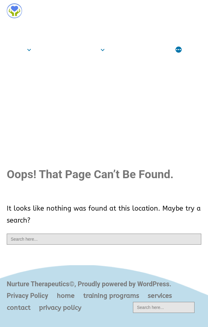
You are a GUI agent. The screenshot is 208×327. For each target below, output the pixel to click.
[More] (178, 50)
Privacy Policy (27, 295)
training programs (67, 50)
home (16, 50)
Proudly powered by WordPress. (124, 284)
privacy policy (60, 308)
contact (157, 50)
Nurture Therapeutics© (49, 28)
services (123, 50)
